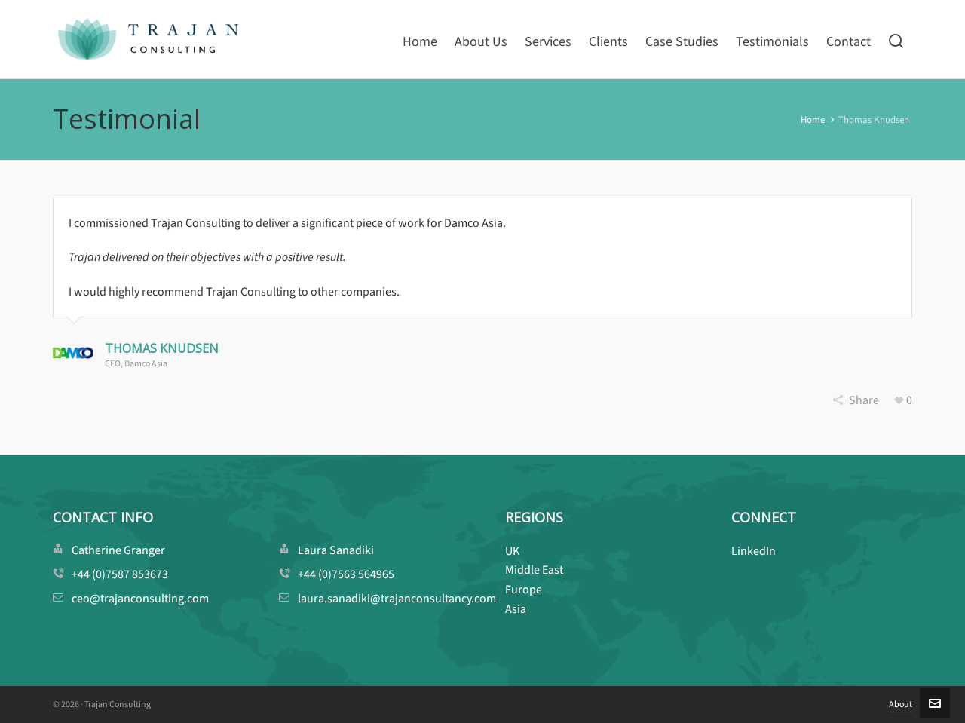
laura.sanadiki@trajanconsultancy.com (397, 598)
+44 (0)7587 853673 (120, 574)
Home (813, 119)
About (900, 704)
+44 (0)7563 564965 (346, 574)
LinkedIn (753, 551)
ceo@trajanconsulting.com (140, 598)
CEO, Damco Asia (136, 363)
